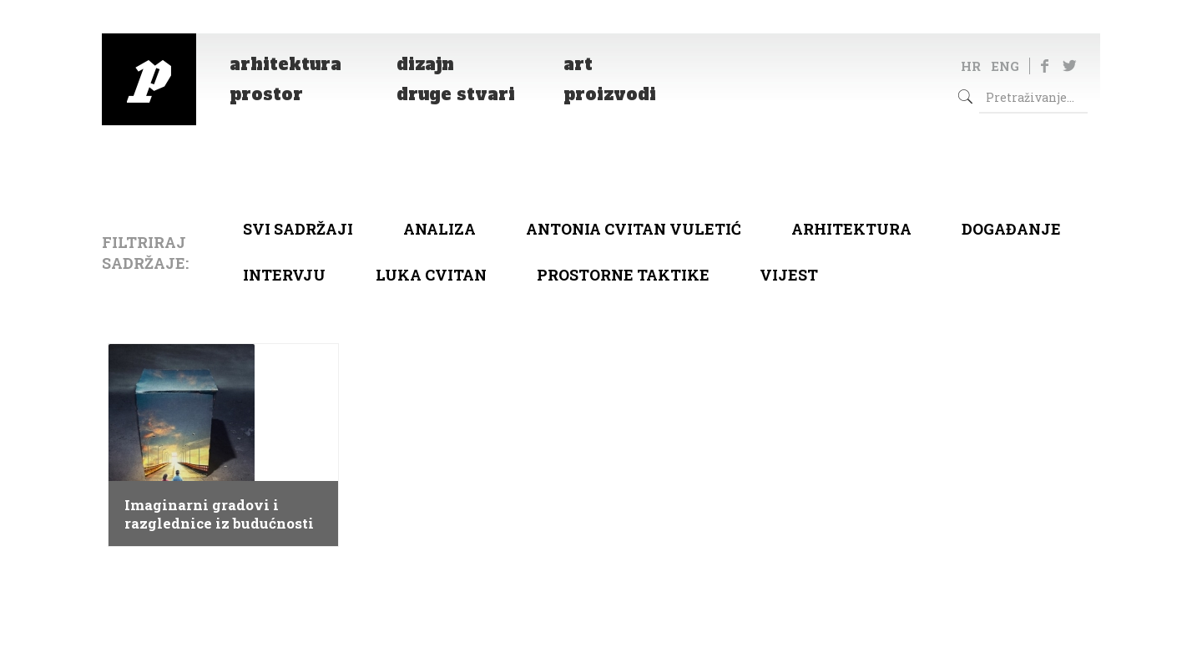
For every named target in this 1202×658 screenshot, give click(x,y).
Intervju (284, 275)
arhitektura (851, 229)
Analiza (439, 229)
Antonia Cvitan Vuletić (633, 229)
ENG (1005, 66)
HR (971, 66)
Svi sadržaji (298, 229)
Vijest (789, 275)
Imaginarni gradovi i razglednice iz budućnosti (219, 514)
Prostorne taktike (623, 275)
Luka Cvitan (431, 275)
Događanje (1011, 229)
